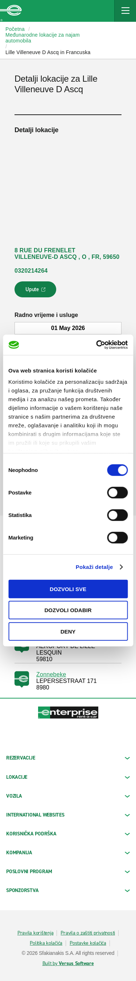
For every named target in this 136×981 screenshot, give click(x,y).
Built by (68, 963)
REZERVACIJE (68, 757)
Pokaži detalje (94, 567)
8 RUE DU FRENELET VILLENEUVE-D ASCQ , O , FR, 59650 (67, 253)
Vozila (68, 796)
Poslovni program (68, 871)
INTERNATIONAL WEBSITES (68, 814)
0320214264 (31, 271)
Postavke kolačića (88, 943)
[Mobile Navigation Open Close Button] (125, 11)
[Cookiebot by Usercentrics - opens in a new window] (97, 345)
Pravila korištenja (35, 933)
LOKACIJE (68, 777)
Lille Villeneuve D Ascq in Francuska (47, 52)
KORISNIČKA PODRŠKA (68, 833)
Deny (68, 631)
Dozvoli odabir (68, 610)
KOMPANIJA (68, 852)
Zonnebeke (51, 674)
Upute (36, 291)
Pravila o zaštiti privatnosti (88, 933)
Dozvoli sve (68, 589)
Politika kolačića (46, 943)
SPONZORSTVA (68, 890)
